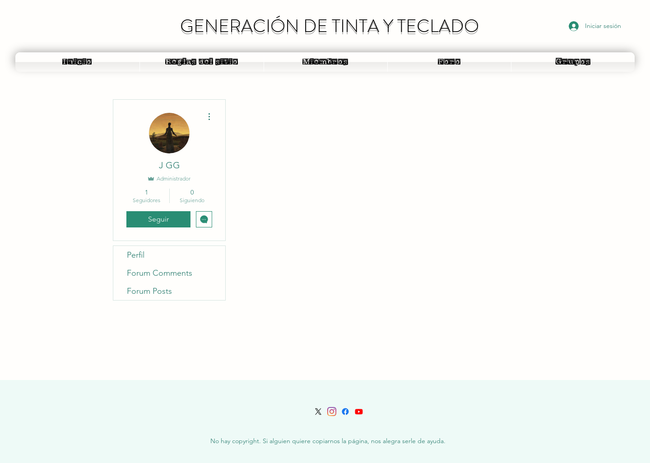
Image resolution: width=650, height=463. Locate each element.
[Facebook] (345, 411)
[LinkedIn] (331, 411)
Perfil (135, 255)
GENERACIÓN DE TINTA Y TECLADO (329, 26)
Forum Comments (159, 273)
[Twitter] (318, 411)
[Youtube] (358, 411)
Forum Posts (149, 291)
